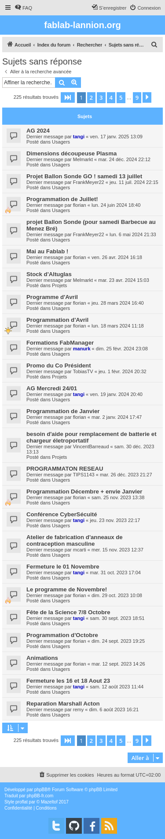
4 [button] (111, 97)
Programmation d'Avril (57, 320)
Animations (42, 658)
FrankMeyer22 (88, 182)
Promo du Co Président (58, 365)
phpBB (41, 789)
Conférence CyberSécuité (61, 514)
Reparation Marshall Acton (63, 703)
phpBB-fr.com (40, 795)
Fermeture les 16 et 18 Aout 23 (68, 680)
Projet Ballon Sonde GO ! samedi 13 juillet (84, 176)
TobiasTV (83, 371)
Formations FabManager (60, 342)
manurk (82, 348)
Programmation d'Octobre (62, 635)
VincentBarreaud (91, 446)
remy (78, 709)
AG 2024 (38, 130)
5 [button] (120, 97)
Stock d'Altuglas (49, 274)
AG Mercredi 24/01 (51, 388)
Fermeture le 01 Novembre (62, 566)
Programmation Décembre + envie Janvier (84, 491)
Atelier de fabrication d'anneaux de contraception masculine (74, 540)
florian (79, 205)
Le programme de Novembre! (66, 589)
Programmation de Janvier (62, 411)
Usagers (61, 141)
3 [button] (101, 97)
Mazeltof (49, 801)
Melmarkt (83, 159)
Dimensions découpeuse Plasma (71, 153)
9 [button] (137, 97)
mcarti (79, 549)
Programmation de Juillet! (62, 199)
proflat (21, 801)
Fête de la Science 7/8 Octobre (68, 612)
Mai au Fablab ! (47, 251)
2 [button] (91, 97)
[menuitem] (23, 8)
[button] (68, 97)
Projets (59, 285)
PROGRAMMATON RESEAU (64, 468)
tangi (78, 136)
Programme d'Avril (52, 297)
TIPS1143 (84, 474)
